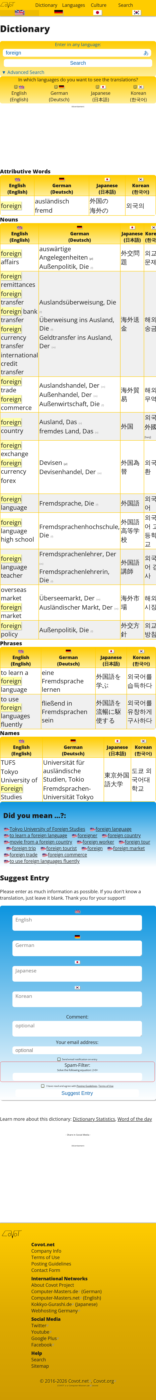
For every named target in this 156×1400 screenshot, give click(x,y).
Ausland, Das (60, 434)
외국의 (135, 217)
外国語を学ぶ (108, 694)
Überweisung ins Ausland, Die (76, 336)
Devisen (53, 475)
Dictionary (46, 5)
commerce (16, 416)
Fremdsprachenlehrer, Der (77, 570)
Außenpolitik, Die (66, 279)
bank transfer (19, 328)
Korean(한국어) (138, 103)
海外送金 (130, 336)
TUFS (8, 777)
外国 (127, 439)
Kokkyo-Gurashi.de (55, 1385)
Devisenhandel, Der (70, 484)
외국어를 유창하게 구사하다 (139, 725)
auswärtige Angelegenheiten (66, 265)
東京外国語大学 (116, 794)
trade (11, 398)
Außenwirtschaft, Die (71, 416)
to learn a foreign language (44, 856)
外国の (99, 212)
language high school (17, 543)
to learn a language (14, 695)
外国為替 (130, 479)
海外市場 (130, 615)
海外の (99, 222)
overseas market (13, 606)
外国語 (130, 516)
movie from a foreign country (94, 863)
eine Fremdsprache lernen (63, 695)
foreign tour (70, 871)
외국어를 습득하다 (139, 694)
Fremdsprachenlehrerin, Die (74, 588)
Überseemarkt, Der (69, 611)
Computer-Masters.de (59, 1370)
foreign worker (25, 871)
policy (11, 642)
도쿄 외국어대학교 (142, 795)
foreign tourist (25, 878)
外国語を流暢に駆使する (108, 725)
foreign (63, 878)
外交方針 (130, 642)
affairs (11, 270)
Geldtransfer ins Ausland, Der (75, 354)
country (12, 439)
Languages (73, 5)
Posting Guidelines (87, 1142)
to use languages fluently (15, 725)
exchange (14, 462)
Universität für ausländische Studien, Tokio (64, 786)
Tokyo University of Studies (19, 799)
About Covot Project (56, 1363)
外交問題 (130, 270)
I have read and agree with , (77, 1142)
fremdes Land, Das (68, 444)
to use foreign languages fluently (48, 893)
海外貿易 (130, 407)
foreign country (26, 863)
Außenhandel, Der (68, 407)
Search (125, 5)
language (14, 516)
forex (8, 493)
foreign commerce (74, 885)
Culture (98, 5)
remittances (18, 293)
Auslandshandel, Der (72, 398)
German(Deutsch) (59, 103)
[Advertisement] (78, 148)
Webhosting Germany (59, 1392)
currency (13, 479)
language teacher (14, 579)
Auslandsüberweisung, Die (77, 319)
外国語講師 (130, 579)
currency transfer (13, 350)
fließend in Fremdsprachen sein (64, 725)
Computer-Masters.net (60, 1378)
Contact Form (48, 1346)
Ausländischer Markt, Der (79, 620)
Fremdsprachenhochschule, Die (79, 543)
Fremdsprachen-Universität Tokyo (68, 807)
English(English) (19, 103)
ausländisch (52, 212)
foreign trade (23, 885)
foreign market (102, 878)
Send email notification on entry (77, 1114)
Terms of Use (105, 1142)
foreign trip (110, 871)
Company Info (49, 1324)
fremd (44, 222)
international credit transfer (19, 376)
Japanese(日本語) (101, 103)
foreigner (100, 856)
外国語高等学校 (130, 543)
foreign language (128, 848)
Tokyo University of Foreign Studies (51, 848)
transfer (12, 310)
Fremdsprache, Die (68, 516)
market (11, 624)
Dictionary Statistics (111, 1179)
